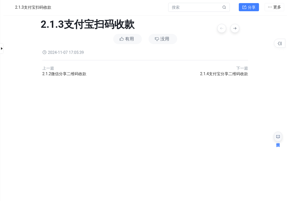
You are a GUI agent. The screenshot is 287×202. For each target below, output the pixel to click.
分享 (249, 7)
